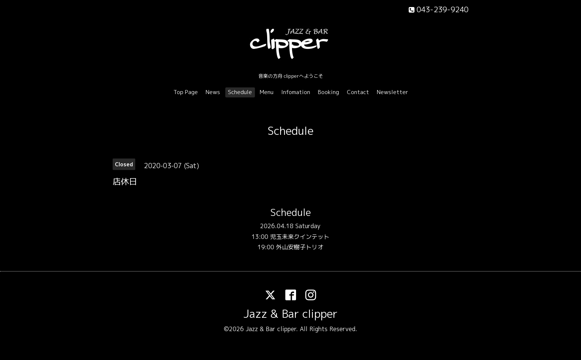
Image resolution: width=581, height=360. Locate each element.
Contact (358, 92)
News (213, 92)
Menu (266, 92)
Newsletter (392, 92)
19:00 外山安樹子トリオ (290, 247)
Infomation (295, 92)
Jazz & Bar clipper (290, 313)
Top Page (185, 92)
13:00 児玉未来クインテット (290, 237)
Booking (328, 92)
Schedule (240, 92)
